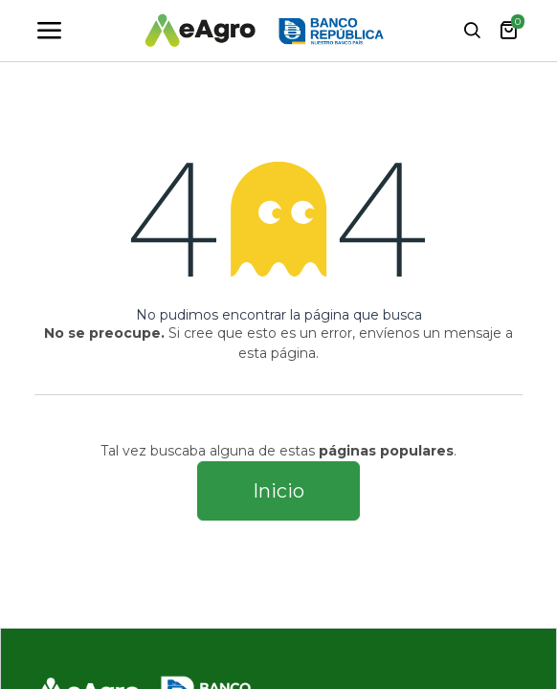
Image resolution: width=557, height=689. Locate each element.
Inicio (278, 490)
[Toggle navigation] (48, 30)
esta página (277, 353)
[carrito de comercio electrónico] (508, 30)
